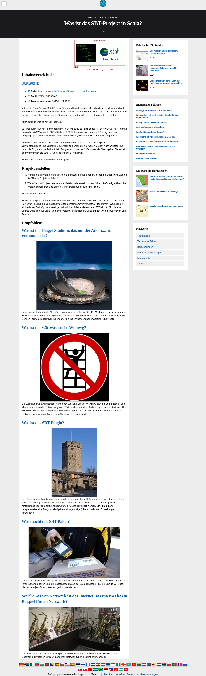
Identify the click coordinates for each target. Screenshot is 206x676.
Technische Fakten (147, 241)
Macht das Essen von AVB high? (164, 191)
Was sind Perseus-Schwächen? (150, 127)
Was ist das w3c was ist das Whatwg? (54, 327)
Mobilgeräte (143, 258)
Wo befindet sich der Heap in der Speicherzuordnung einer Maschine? (166, 82)
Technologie (143, 235)
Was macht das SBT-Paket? (46, 521)
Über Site (107, 674)
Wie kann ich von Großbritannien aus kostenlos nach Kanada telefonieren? (167, 177)
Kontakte (120, 674)
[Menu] (4, 3)
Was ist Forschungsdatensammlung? (167, 206)
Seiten (140, 263)
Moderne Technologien (149, 252)
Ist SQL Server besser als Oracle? (151, 122)
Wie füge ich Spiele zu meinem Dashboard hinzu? (164, 52)
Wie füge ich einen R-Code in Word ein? (154, 110)
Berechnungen (145, 246)
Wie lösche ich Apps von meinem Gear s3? (155, 137)
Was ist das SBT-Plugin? (43, 422)
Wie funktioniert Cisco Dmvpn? (150, 132)
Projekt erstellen (30, 82)
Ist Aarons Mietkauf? (145, 154)
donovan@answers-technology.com (77, 91)
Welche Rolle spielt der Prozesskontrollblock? (157, 141)
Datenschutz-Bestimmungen (142, 674)
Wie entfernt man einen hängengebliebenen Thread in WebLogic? (163, 68)
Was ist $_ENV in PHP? (146, 158)
